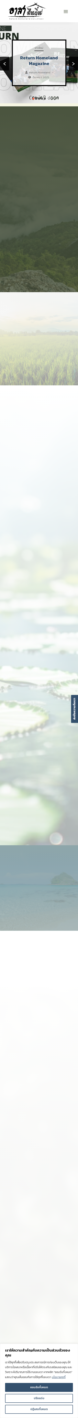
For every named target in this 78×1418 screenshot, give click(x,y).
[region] (39, 1381)
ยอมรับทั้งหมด (39, 1387)
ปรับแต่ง (39, 1398)
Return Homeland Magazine (39, 60)
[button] (33, 99)
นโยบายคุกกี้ (59, 1377)
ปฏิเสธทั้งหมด (39, 1409)
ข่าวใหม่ (39, 48)
